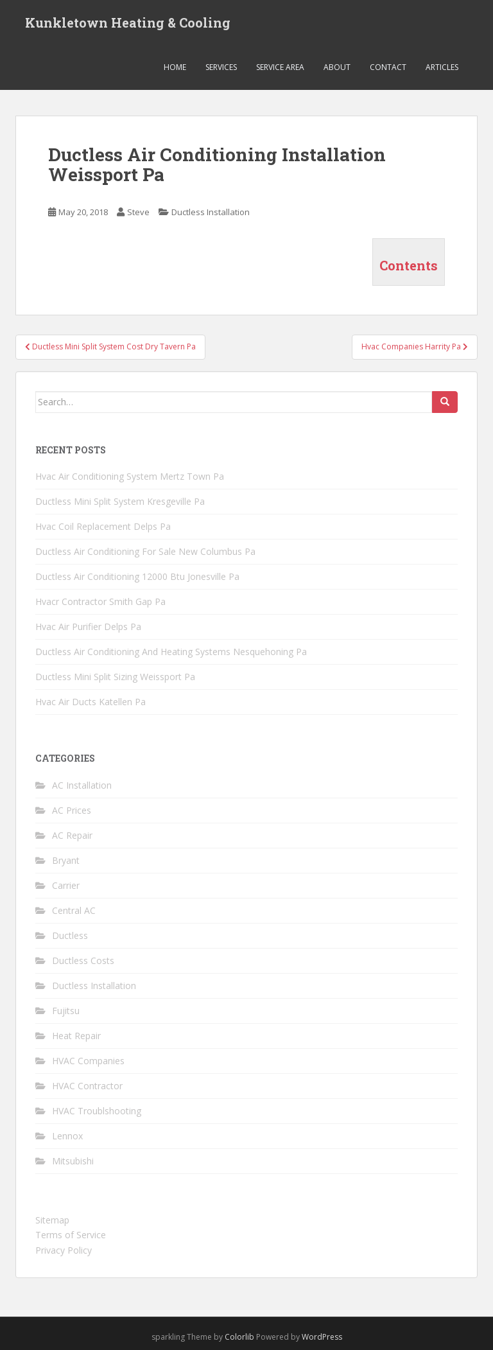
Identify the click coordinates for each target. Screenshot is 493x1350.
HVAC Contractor (87, 1086)
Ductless (70, 935)
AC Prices (71, 810)
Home (175, 67)
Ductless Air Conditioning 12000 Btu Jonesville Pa (137, 576)
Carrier (66, 885)
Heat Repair (76, 1036)
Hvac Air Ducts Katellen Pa (90, 702)
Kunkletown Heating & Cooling (127, 22)
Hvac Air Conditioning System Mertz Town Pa (129, 476)
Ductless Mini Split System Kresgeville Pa (120, 501)
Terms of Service (70, 1235)
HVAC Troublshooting (96, 1111)
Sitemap (52, 1220)
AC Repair (72, 835)
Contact (388, 67)
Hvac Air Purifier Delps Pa (88, 626)
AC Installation (82, 785)
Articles (442, 67)
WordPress (322, 1336)
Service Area (280, 67)
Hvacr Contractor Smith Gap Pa (100, 601)
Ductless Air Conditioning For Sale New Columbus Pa (145, 551)
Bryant (66, 860)
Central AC (74, 910)
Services (221, 67)
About (337, 67)
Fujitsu (66, 1010)
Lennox (67, 1136)
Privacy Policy (63, 1250)
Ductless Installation (210, 212)
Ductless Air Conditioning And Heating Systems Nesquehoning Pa (171, 651)
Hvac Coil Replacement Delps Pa (103, 526)
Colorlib (239, 1336)
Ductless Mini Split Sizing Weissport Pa (115, 677)
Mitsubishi (73, 1161)
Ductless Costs (83, 960)
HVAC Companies (88, 1061)
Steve (138, 212)
